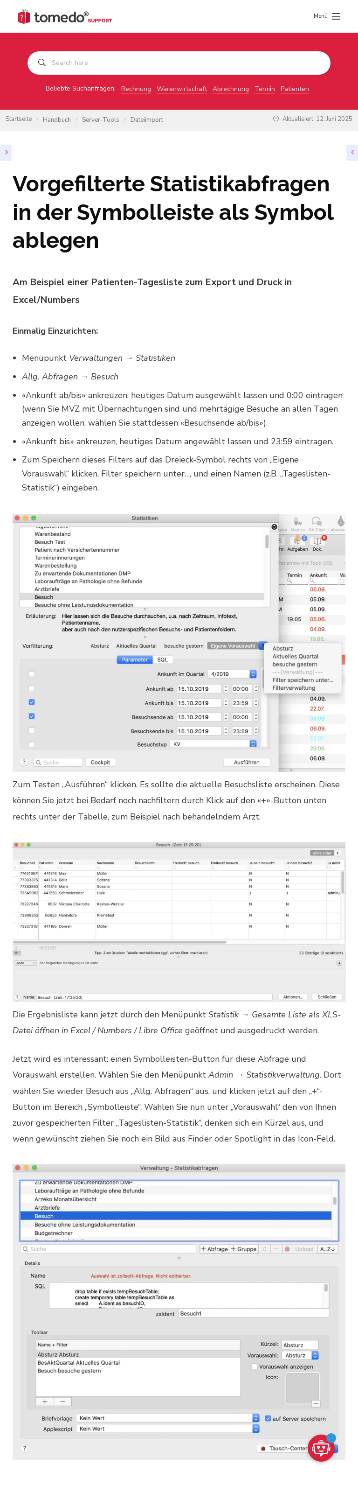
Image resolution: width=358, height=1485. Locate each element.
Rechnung (136, 88)
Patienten (295, 88)
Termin (265, 88)
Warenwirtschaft (182, 88)
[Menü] (327, 16)
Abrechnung (231, 88)
